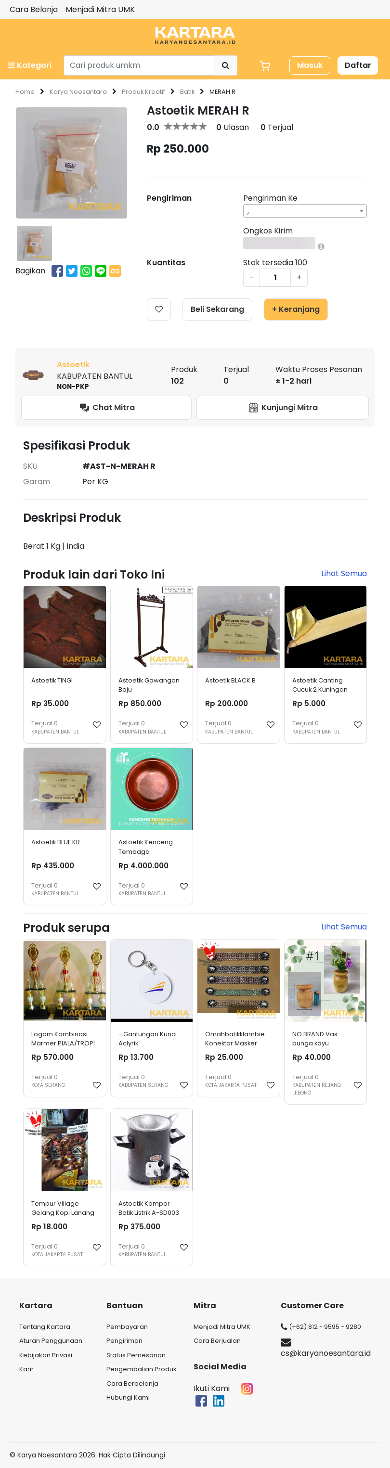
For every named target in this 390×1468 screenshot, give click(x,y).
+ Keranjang (296, 309)
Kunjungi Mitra (282, 408)
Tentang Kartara (44, 1326)
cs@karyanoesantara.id (326, 1349)
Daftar (358, 65)
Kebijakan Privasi (45, 1355)
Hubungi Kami (128, 1397)
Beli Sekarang (217, 309)
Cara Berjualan (217, 1340)
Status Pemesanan (136, 1355)
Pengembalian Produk (141, 1369)
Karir (26, 1369)
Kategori (30, 65)
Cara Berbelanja (132, 1383)
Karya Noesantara (78, 92)
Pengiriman (124, 1340)
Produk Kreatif (143, 92)
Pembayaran (127, 1326)
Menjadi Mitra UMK (100, 9)
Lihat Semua (344, 573)
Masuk (310, 65)
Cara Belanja (34, 9)
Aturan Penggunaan (50, 1340)
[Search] (139, 65)
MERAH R (222, 92)
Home (25, 92)
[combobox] (305, 211)
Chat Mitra (106, 408)
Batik (187, 92)
